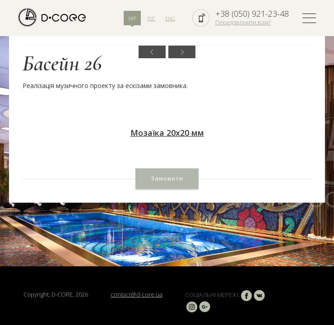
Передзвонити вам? (243, 22)
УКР (132, 18)
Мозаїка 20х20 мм (167, 132)
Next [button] (182, 52)
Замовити (167, 178)
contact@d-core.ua (136, 294)
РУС (151, 18)
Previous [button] (152, 52)
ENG (170, 18)
